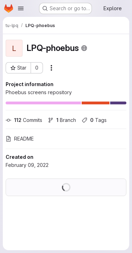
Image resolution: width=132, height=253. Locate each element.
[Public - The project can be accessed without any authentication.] (84, 48)
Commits (24, 120)
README (20, 139)
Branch (62, 120)
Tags (94, 120)
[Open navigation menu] (20, 8)
